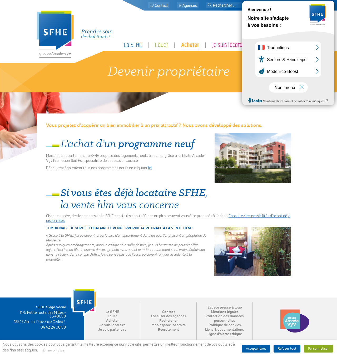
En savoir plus (53, 350)
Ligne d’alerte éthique (224, 334)
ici (150, 168)
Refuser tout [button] (287, 348)
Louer (161, 45)
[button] (210, 5)
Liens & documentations (224, 329)
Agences (189, 6)
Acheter (190, 45)
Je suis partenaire (280, 45)
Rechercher (168, 321)
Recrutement (168, 329)
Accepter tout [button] (256, 348)
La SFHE (133, 45)
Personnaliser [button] (318, 348)
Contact (161, 6)
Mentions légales (225, 312)
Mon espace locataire (275, 6)
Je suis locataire (230, 45)
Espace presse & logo (224, 307)
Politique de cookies (225, 325)
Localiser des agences (168, 316)
